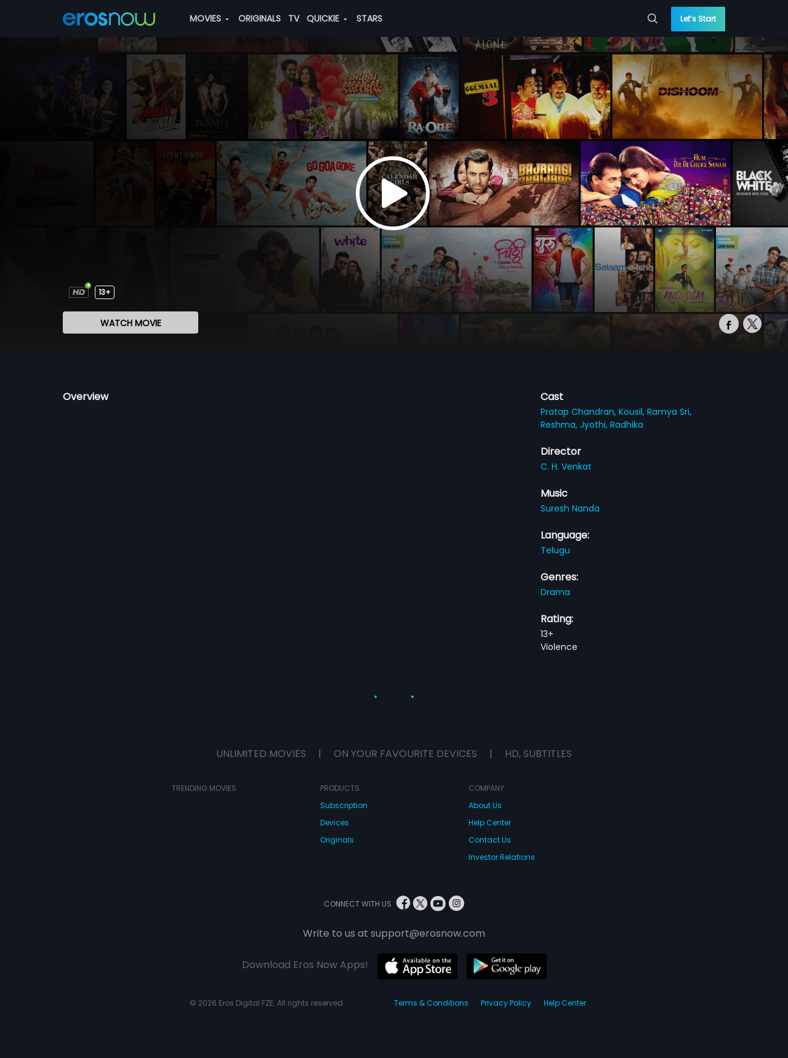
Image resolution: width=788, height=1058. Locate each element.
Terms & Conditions (431, 1003)
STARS (369, 18)
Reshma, (560, 425)
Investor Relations (501, 857)
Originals (337, 840)
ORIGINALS (259, 18)
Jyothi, (595, 425)
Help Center (489, 822)
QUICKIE (327, 18)
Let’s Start (698, 19)
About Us (485, 805)
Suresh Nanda (570, 508)
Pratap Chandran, (580, 412)
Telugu (555, 550)
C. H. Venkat (566, 466)
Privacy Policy (506, 1003)
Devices (334, 822)
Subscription (344, 805)
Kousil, (633, 412)
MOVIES (209, 18)
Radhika (626, 425)
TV (293, 18)
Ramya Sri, (669, 412)
